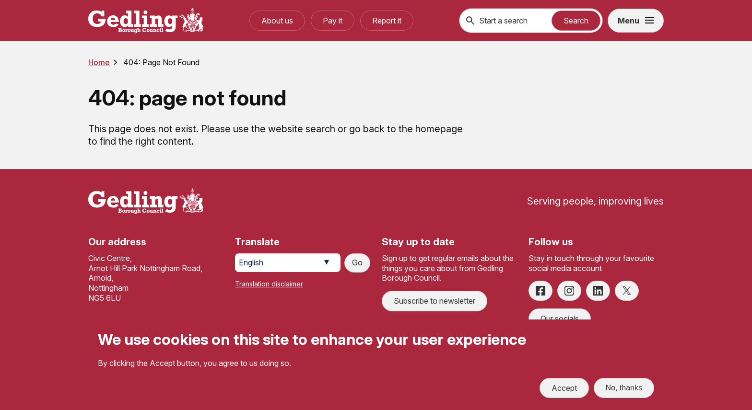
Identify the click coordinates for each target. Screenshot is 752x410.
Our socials (559, 318)
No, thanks (624, 389)
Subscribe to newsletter (434, 301)
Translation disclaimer (269, 284)
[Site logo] (145, 201)
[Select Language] (288, 262)
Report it (386, 20)
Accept (564, 389)
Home (99, 62)
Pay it (332, 20)
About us (277, 20)
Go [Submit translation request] (357, 262)
